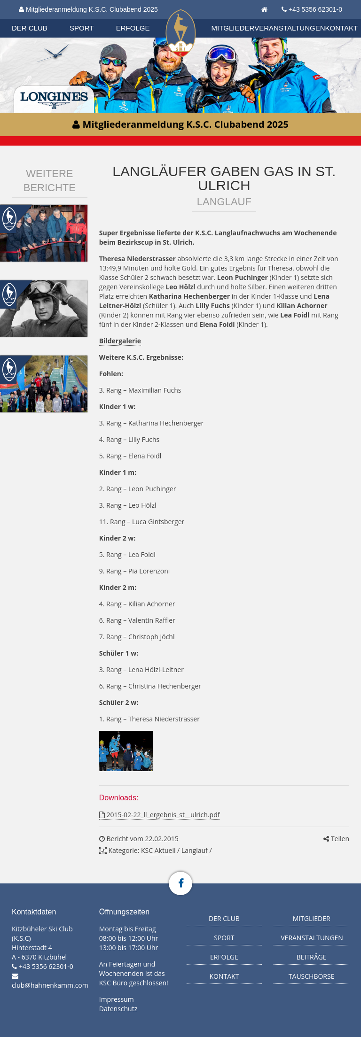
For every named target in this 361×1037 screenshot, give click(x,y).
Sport (82, 28)
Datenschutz (118, 1008)
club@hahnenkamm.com (50, 985)
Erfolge (133, 28)
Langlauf (194, 850)
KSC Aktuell (158, 850)
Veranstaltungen (289, 28)
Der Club (29, 28)
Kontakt (341, 28)
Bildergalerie (120, 340)
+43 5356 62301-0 (315, 9)
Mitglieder (233, 28)
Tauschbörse (312, 976)
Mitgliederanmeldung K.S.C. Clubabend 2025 (88, 9)
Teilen (336, 838)
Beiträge (312, 956)
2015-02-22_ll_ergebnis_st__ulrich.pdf (159, 814)
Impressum (116, 999)
